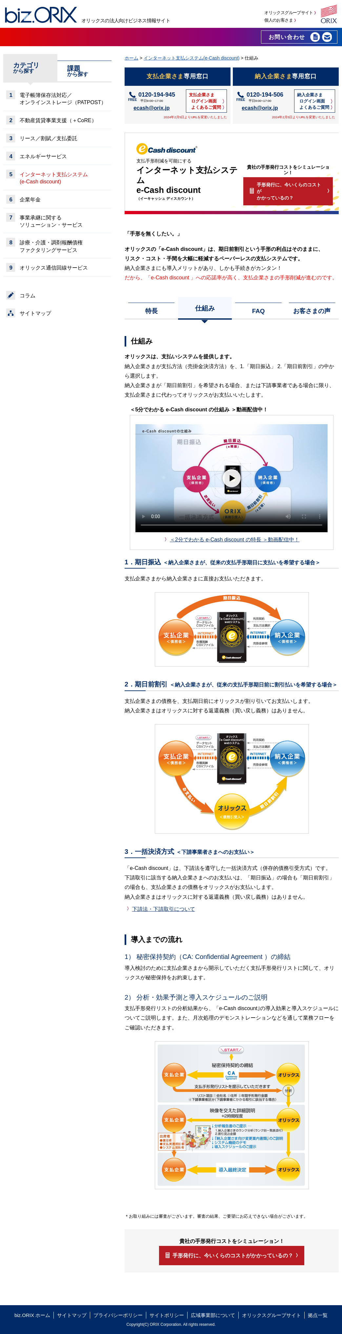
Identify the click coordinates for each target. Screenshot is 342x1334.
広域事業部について (213, 1315)
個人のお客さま (278, 20)
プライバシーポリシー (118, 1315)
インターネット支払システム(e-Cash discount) (192, 58)
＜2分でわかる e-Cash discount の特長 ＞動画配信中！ (234, 539)
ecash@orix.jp (151, 108)
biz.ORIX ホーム (32, 1315)
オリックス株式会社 (329, 13)
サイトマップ (72, 1315)
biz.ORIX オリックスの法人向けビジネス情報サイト (41, 15)
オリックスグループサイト (288, 12)
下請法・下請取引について (163, 909)
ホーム (131, 58)
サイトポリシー (167, 1315)
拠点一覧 (318, 1315)
